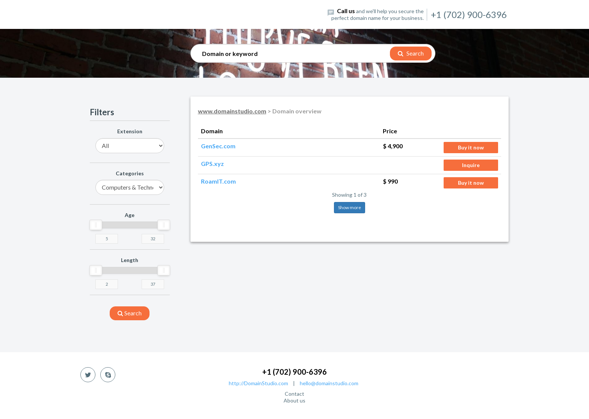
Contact (294, 393)
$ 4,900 (393, 145)
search (130, 313)
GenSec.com (218, 145)
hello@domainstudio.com (329, 383)
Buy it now (471, 147)
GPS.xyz (212, 163)
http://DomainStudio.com (258, 383)
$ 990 (390, 181)
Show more (349, 207)
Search (411, 53)
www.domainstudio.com (232, 111)
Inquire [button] (471, 165)
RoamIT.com (218, 181)
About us (294, 400)
